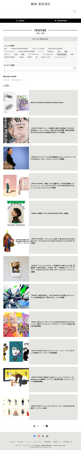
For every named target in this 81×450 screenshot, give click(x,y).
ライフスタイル (33, 54)
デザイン (7, 54)
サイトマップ (28, 441)
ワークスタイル (48, 54)
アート (41, 51)
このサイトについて (37, 441)
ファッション (61, 54)
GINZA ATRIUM (9, 57)
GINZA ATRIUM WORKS (27, 51)
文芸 (58, 51)
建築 (66, 51)
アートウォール (9, 51)
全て (5, 48)
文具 (71, 54)
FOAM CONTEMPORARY (19, 48)
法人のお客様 (20, 441)
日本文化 (50, 51)
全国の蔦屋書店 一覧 (67, 441)
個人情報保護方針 (47, 441)
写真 (15, 54)
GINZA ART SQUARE (55, 48)
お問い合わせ (12, 441)
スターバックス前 (38, 48)
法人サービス (46, 57)
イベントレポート (60, 57)
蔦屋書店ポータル (57, 441)
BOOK (30, 57)
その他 (21, 57)
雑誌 (22, 54)
